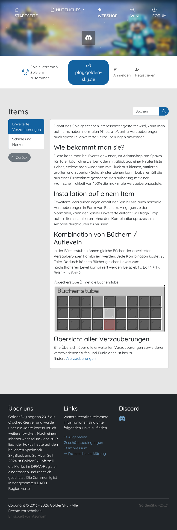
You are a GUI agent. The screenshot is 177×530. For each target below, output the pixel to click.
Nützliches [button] (66, 9)
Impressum (76, 448)
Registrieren (145, 72)
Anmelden (122, 72)
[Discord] (122, 419)
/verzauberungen (81, 358)
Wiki (134, 12)
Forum (159, 12)
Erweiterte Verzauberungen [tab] (26, 127)
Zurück (19, 157)
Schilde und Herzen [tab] (22, 142)
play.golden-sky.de (88, 72)
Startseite (26, 12)
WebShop (108, 12)
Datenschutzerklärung (85, 453)
